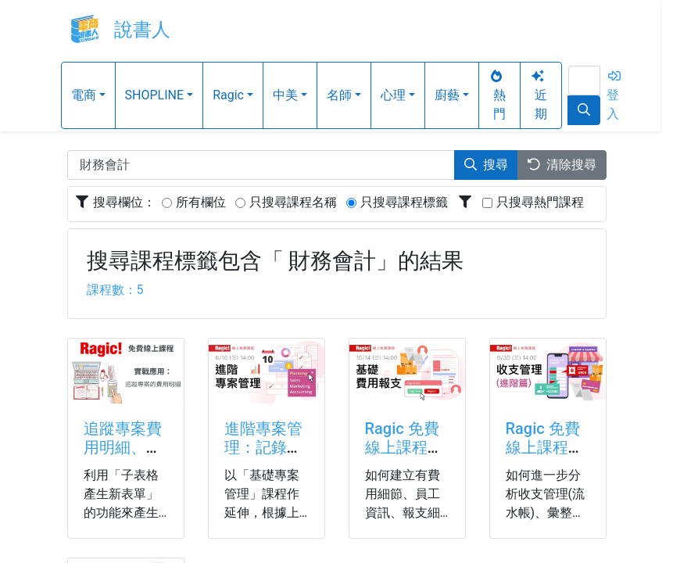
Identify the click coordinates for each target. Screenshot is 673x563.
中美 (285, 95)
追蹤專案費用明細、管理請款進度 (123, 447)
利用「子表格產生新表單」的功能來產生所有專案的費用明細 (121, 513)
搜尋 (486, 164)
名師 (339, 95)
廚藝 (447, 95)
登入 (614, 95)
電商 (83, 95)
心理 (393, 95)
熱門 (497, 95)
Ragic (228, 95)
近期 (538, 95)
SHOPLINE (154, 95)
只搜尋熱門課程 (540, 202)
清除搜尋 (562, 164)
